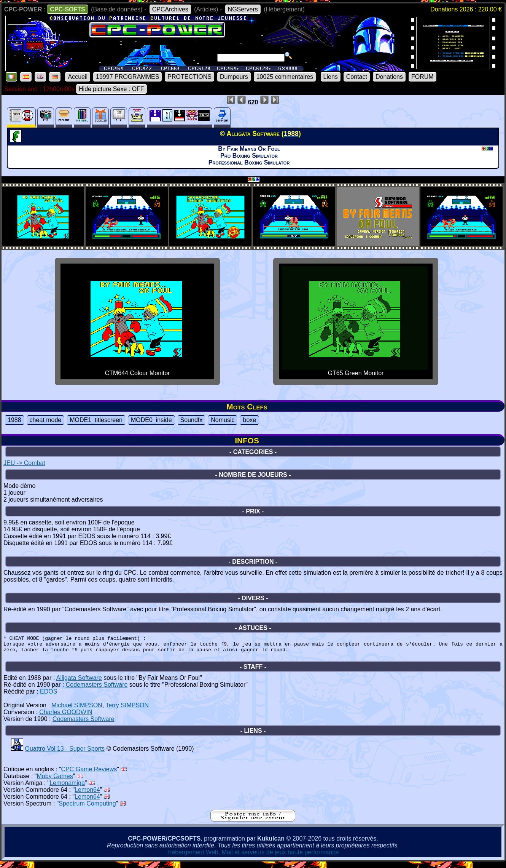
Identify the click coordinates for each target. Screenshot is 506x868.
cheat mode (46, 420)
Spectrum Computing (87, 808)
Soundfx (191, 420)
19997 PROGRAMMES (127, 77)
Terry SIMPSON (127, 710)
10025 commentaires (284, 77)
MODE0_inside (151, 420)
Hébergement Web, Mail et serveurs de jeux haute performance (253, 857)
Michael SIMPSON (76, 710)
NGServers (243, 9)
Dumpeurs (234, 77)
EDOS (48, 696)
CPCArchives (170, 9)
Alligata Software (79, 682)
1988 (14, 420)
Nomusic (222, 420)
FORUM (422, 77)
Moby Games (55, 780)
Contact (356, 77)
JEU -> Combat (24, 463)
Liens (330, 77)
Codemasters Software (97, 689)
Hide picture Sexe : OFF (111, 89)
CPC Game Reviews (89, 773)
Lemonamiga (67, 787)
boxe (249, 420)
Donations (389, 77)
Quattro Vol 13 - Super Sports (65, 753)
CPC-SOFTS (67, 9)
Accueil (78, 77)
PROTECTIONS (189, 77)
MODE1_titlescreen (96, 420)
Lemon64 (87, 794)
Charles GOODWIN (65, 716)
